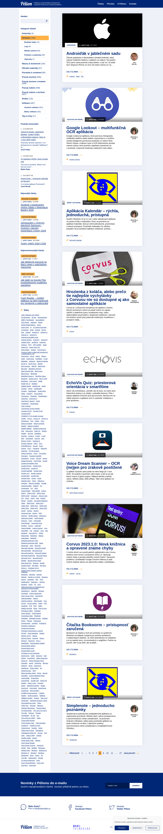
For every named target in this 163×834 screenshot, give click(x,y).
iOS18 (33, 498)
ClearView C (33, 399)
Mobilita (23, 561)
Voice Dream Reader (28, 743)
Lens (45, 528)
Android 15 (33, 335)
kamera (36, 511)
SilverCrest (37, 666)
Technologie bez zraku (28, 703)
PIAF (35, 606)
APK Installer (37, 345)
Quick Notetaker (33, 633)
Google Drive (25, 468)
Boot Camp (33, 381)
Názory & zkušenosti (33, 64)
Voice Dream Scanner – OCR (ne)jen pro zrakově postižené (94, 465)
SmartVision (35, 678)
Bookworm (24, 381)
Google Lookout (36, 473)
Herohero (24, 483)
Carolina (24, 391)
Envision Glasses (26, 443)
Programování (25, 623)
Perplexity (24, 606)
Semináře (24, 663)
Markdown (33, 536)
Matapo (40, 536)
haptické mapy (26, 481)
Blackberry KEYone (35, 369)
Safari (33, 656)
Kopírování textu (36, 523)
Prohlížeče (42, 623)
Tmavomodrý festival (28, 720)
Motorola (35, 563)
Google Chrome (26, 466)
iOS (22, 498)
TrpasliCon (24, 725)
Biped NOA (41, 366)
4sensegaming (42, 317)
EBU (22, 438)
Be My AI (24, 364)
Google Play (35, 476)
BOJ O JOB (43, 379)
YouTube (24, 758)
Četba (23, 394)
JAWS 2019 (39, 503)
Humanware (25, 488)
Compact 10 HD (26, 411)
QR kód (23, 633)
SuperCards (42, 688)
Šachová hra (25, 656)
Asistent (33, 350)
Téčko (39, 703)
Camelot (24, 389)
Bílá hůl (34, 366)
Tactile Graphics (33, 696)
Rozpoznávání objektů (37, 643)
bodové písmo (33, 379)
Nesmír (23, 579)
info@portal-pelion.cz (42, 808)
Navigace (45, 577)
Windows (34, 750)
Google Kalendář (26, 471)
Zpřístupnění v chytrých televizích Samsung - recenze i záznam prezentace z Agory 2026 (33, 227)
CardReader (38, 389)
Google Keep (38, 471)
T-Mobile (41, 693)
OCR (39, 584)
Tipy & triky (29, 116)
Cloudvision (25, 403)
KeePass (24, 516)
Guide (39, 478)
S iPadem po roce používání (30, 653)
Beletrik (40, 364)
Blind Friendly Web (27, 371)
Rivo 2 (38, 641)
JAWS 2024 (34, 508)
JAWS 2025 (43, 508)
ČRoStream (25, 421)
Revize (42, 638)
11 (112, 753)
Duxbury (31, 436)
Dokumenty (29, 431)
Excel (41, 446)
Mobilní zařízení (32, 51)
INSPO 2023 (31, 493)
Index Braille (36, 491)
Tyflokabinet (39, 730)
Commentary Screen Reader (30, 408)
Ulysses (40, 733)
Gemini (45, 458)
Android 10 (35, 332)
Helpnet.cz (40, 481)
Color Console (25, 406)
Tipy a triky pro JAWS (28, 718)
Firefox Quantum (26, 453)
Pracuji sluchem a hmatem (34, 82)
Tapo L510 (44, 698)
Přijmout (122, 828)
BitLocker (24, 369)
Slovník (45, 673)
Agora (39, 325)
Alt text (43, 330)
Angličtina (35, 342)
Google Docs (37, 466)
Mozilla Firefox (26, 565)
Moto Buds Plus (26, 563)
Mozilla (42, 563)
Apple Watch (25, 350)
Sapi (45, 656)
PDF (45, 603)
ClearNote (33, 396)
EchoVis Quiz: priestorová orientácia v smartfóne (90, 385)
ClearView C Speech (28, 401)
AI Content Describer (39, 327)
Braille (40, 381)
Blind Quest (38, 371)
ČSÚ (31, 421)
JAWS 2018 (30, 503)
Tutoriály (34, 728)
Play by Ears (43, 608)
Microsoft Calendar (27, 548)
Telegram (40, 705)
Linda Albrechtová (135, 473)
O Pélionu (121, 4)
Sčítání (23, 658)
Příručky (110, 4)
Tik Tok (32, 715)
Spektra (23, 683)
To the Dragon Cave (27, 723)
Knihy (30, 521)
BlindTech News (40, 376)
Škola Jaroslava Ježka (28, 673)
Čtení (42, 421)
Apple (45, 345)
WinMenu (41, 753)
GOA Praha (37, 461)
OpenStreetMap (26, 598)
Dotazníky (28, 33)
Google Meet (25, 476)
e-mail (43, 436)
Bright (44, 386)
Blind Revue (25, 374)
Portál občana (36, 613)
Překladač (24, 618)
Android (27, 332)
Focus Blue (42, 453)
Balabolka (24, 361)
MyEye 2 (24, 568)
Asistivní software (33, 107)
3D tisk (34, 317)
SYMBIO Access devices (29, 693)
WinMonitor (25, 755)
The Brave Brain (26, 710)
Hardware (28, 38)
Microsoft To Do (26, 558)
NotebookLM (25, 582)
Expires (23, 448)
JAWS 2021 (34, 506)
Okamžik (34, 591)
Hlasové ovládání (34, 483)
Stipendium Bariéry (33, 686)
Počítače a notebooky (34, 55)
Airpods (37, 330)
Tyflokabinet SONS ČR (28, 733)
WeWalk (34, 748)
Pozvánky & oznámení (33, 73)
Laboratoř (38, 526)
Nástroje (24, 577)
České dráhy (42, 391)
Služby (27, 99)
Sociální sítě (35, 681)
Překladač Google (35, 618)
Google (45, 461)
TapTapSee (24, 700)
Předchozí (74, 753)
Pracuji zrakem (31, 88)
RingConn (31, 641)
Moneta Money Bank (34, 561)
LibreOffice (24, 531)
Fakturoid (44, 448)
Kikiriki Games (33, 516)
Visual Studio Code (27, 740)
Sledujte (79, 807)
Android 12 (44, 332)
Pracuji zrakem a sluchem (33, 93)
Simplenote (24, 668)
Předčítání (37, 616)
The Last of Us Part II (40, 710)
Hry (41, 486)
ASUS (32, 356)
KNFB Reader (38, 518)
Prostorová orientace (28, 628)
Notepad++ (34, 582)
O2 (35, 584)
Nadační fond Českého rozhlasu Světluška (31, 571)
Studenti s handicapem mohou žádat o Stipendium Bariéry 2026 (34, 207)
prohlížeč (35, 623)
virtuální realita (26, 738)
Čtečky (37, 421)
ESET (36, 443)
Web (28, 748)
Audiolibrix (38, 359)
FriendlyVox (25, 458)
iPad (37, 498)
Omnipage (24, 593)
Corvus (29, 418)
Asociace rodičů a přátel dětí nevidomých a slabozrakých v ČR (34, 353)
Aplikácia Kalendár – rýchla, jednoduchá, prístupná (92, 213)
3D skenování (25, 317)
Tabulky (23, 696)
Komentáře (37, 521)
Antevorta (42, 342)
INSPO (23, 493)
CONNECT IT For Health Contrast (32, 416)
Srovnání (40, 683)
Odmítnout (137, 828)
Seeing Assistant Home (36, 661)
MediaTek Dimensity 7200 (29, 541)
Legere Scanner (37, 528)
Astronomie (25, 356)
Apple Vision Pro (34, 347)
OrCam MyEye (32, 603)
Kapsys (34, 513)
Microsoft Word (38, 558)
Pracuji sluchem (31, 77)
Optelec (35, 598)
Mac (46, 531)
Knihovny (24, 521)
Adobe (40, 322)
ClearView (24, 399)
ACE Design (25, 322)
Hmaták (43, 483)
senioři (31, 663)
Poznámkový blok (27, 616)
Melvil (41, 543)
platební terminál (26, 608)
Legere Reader (26, 528)
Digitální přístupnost (39, 428)
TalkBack (42, 696)
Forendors (24, 456)
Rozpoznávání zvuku (28, 651)
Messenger (24, 546)
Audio (23, 359)
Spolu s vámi (32, 683)
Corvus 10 (36, 418)
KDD (40, 513)
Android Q (44, 340)
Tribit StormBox (41, 723)
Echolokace (29, 438)
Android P (36, 340)
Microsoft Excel (37, 551)
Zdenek (40, 758)
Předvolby (152, 828)
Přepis (23, 621)
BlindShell (33, 374)
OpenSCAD (39, 596)
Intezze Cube (43, 496)
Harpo (34, 481)
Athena (43, 356)
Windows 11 (25, 753)
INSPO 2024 (41, 493)
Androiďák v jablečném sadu (93, 53)
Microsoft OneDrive (27, 553)
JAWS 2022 (43, 506)
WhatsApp (41, 748)
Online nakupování (35, 593)
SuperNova (24, 691)
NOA (41, 579)
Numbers (24, 584)
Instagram (34, 496)
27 (120, 753)
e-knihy (37, 436)
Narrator (39, 574)
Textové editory (41, 708)
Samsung (39, 656)
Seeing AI (24, 661)
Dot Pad (30, 433)
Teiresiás (33, 705)
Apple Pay (24, 347)
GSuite (33, 478)
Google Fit (34, 468)
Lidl (31, 531)
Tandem (36, 698)
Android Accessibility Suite (29, 337)
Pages (40, 603)
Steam (23, 686)
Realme (42, 633)
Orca (45, 601)
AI (30, 327)
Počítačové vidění (27, 611)
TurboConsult (25, 728)
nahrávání (24, 574)
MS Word (43, 565)
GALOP (38, 458)
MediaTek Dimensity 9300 (29, 543)
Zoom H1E (40, 763)
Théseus (31, 713)
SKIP (34, 671)
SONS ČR (43, 681)
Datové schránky (39, 423)
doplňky (23, 433)
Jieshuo (29, 511)
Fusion (32, 458)
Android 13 (24, 335)
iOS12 (27, 498)
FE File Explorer (34, 451)
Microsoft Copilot (40, 548)
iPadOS (42, 498)
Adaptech (34, 322)
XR (42, 755)
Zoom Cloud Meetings (28, 763)
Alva (22, 332)
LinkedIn (36, 531)
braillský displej (26, 386)
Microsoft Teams (41, 556)
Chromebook (38, 394)
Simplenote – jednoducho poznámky (90, 707)
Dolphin (44, 431)
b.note (46, 359)
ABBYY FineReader (27, 320)
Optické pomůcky (26, 601)
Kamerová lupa (26, 513)
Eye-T (29, 448)
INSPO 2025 (25, 496)
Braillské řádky (32, 42)
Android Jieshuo (26, 340)
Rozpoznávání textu (27, 648)
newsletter (30, 579)
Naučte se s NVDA (34, 577)
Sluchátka (24, 676)
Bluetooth (24, 379)
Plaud (35, 608)
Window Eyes (25, 750)
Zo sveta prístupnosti (28, 760)
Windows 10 (43, 750)
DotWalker (37, 433)
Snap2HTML (25, 681)
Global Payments (26, 461)
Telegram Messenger (28, 708)
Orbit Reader (38, 601)
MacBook (24, 533)
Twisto (40, 728)
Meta (31, 546)
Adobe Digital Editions (28, 325)
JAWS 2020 (25, 506)
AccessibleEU (39, 320)
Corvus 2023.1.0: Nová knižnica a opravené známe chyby (95, 546)
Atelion (37, 356)
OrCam (23, 603)
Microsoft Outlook (40, 553)
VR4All (23, 748)
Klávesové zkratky (27, 518)
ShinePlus (38, 663)
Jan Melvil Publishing (41, 501)
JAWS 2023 (25, 508)
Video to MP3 (30, 735)
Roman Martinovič (134, 301)
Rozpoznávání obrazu (28, 646)
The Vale (24, 713)
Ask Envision (41, 350)
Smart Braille (25, 678)
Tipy (37, 715)
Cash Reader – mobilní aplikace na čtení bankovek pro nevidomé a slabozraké (34, 301)
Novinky (42, 582)
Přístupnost (37, 621)
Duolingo (24, 436)
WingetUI (34, 753)
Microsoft (37, 546)
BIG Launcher (25, 366)
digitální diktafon (26, 428)
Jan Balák (134, 63)
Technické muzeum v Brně (38, 700)
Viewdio (38, 735)
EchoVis (37, 438)
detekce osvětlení (33, 426)
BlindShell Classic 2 (27, 376)
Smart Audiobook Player (37, 676)
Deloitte (23, 426)
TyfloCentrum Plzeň (27, 730)
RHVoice (24, 641)
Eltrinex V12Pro (26, 441)
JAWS (23, 503)
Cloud (38, 401)
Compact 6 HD (38, 411)
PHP (30, 606)
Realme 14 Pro (26, 636)
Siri (41, 668)
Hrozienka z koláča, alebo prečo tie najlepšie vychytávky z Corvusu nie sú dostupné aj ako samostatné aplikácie (97, 298)
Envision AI (36, 441)
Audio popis (30, 359)
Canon (30, 389)
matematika (25, 538)
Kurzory (30, 526)
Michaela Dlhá (134, 137)
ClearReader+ (42, 396)
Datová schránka (26, 423)
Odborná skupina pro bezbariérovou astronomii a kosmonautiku (32, 587)
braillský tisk (36, 386)
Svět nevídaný (34, 691)
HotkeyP (36, 486)
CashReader (32, 391)
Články (101, 4)
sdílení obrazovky (42, 658)
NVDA (31, 584)
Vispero (34, 738)
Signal (30, 666)
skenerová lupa (26, 671)
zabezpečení (32, 758)
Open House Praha (27, 596)
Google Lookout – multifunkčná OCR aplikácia (96, 130)
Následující (129, 753)
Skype (39, 673)
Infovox (43, 491)
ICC (31, 488)
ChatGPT (30, 394)
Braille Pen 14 (25, 384)
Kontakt (132, 4)
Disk (22, 431)
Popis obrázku (25, 613)
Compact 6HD (25, 413)
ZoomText (24, 765)
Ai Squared (24, 330)
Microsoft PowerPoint (28, 556)
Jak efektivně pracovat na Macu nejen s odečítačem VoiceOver (34, 264)
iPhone (23, 501)
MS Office (35, 565)
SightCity (24, 666)
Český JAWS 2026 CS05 (33, 243)
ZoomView (32, 765)
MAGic (41, 533)
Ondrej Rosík (134, 392)
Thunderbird (25, 715)
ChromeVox (25, 396)
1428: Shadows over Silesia (30, 315)
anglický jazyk (25, 342)
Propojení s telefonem (28, 626)
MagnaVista (25, 536)
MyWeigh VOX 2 (33, 568)
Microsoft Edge (26, 551)
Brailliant (34, 384)
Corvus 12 (44, 418)
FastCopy (24, 451)
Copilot (23, 418)
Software (28, 103)
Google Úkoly (25, 478)
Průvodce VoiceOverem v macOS (32, 631)
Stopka (43, 686)
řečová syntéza (26, 638)
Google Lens (25, 473)
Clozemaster (34, 403)
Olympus (41, 591)
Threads (38, 713)
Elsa (42, 438)
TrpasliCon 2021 (35, 725)
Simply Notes (34, 668)
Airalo (32, 330)
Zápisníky (29, 59)
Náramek (32, 574)
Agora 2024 (25, 327)
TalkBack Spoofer (27, 698)
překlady (45, 618)
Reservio (35, 638)
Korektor (24, 526)
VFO (45, 733)
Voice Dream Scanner (28, 745)
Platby (40, 606)
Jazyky (23, 511)
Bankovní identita (42, 361)
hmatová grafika (26, 486)
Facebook (36, 448)
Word (31, 755)
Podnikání (37, 611)
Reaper (34, 636)
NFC (36, 579)
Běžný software (32, 112)
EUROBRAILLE (26, 446)
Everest (35, 446)
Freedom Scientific (35, 456)
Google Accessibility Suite (29, 463)
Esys (40, 443)
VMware (37, 740)
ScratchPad (31, 658)
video (23, 735)
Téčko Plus (24, 705)
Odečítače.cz (25, 591)
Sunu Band (33, 688)
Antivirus (24, 345)
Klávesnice (42, 516)
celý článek (72, 72)
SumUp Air (24, 688)
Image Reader (25, 491)
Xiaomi (37, 755)
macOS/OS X (33, 533)
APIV (30, 345)
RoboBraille (25, 643)
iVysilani (29, 501)
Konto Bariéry (25, 523)
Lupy (27, 46)
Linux (42, 531)
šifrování (45, 663)
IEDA (36, 488)
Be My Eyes (32, 364)
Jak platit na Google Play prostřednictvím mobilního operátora (34, 283)
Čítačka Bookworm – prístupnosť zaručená (97, 627)
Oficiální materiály (32, 68)
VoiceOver (40, 745)
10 (107, 753)
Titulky (38, 718)
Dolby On (37, 431)
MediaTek (33, 538)
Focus (35, 453)
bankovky (32, 361)
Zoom (38, 760)
